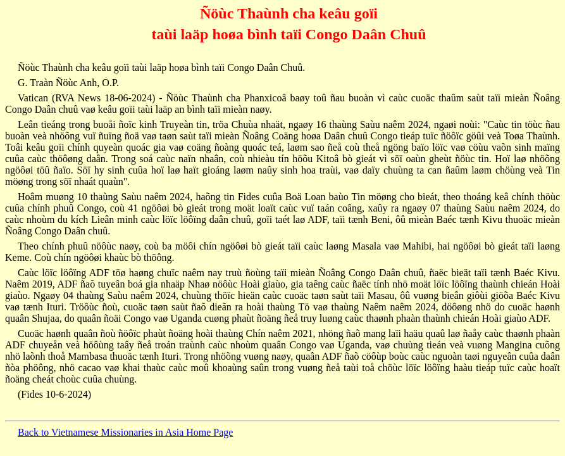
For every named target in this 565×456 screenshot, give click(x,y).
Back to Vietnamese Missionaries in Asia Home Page (125, 432)
